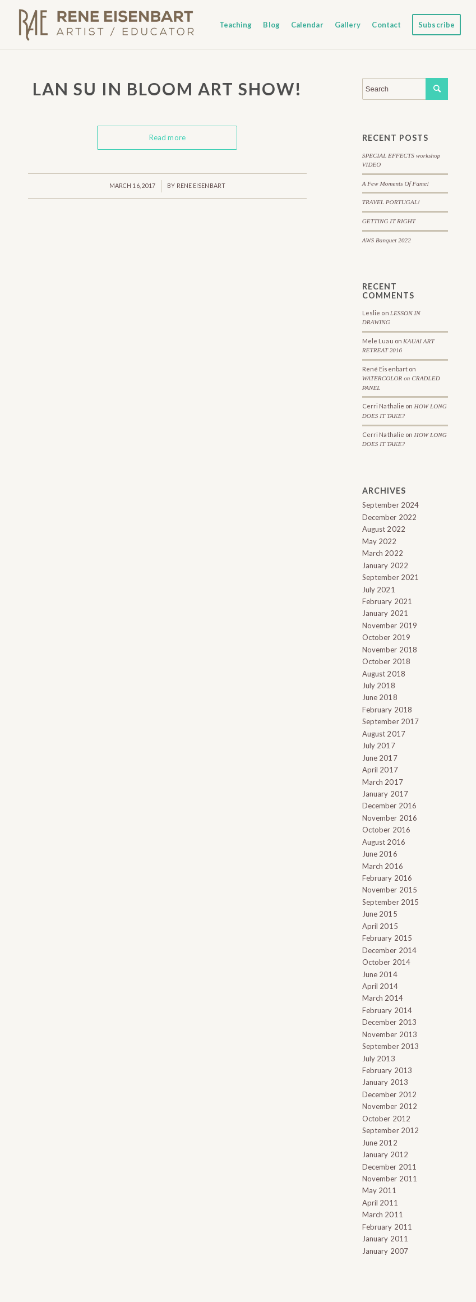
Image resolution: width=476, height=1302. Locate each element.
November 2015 (389, 889)
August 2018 (383, 673)
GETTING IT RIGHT (388, 221)
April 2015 (380, 926)
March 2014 (382, 997)
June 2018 (380, 697)
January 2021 (385, 613)
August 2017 (383, 733)
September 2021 (390, 577)
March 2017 (382, 781)
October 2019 (386, 637)
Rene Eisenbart (201, 185)
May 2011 (379, 1190)
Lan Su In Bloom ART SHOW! (167, 89)
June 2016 (380, 853)
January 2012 (385, 1154)
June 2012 (380, 1142)
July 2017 (378, 745)
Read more (167, 137)
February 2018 (387, 709)
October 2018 (386, 661)
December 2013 (389, 1022)
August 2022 (383, 529)
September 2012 (390, 1130)
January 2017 (385, 793)
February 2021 (387, 601)
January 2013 (385, 1082)
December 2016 (389, 805)
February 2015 (387, 937)
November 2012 (389, 1106)
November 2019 (389, 625)
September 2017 (390, 721)
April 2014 (380, 986)
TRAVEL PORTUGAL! (391, 202)
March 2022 (382, 553)
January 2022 (385, 565)
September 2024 (390, 504)
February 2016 (387, 877)
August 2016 (383, 842)
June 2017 (380, 757)
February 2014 (387, 1010)
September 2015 (390, 902)
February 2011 (387, 1226)
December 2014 (389, 950)
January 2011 (385, 1238)
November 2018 (389, 649)
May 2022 (379, 541)
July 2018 (378, 685)
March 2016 (382, 866)
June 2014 (380, 974)
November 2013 (389, 1034)
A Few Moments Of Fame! (395, 183)
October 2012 (386, 1118)
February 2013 (387, 1070)
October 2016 (386, 829)
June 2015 (380, 913)
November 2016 (389, 817)
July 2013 (378, 1058)
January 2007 (385, 1250)
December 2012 (389, 1094)
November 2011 (389, 1178)
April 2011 (380, 1202)
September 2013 (390, 1046)
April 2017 (380, 769)
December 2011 (389, 1166)
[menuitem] (236, 24)
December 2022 (389, 517)
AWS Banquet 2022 (386, 240)
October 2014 (386, 962)
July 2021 (378, 589)
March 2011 (382, 1214)
